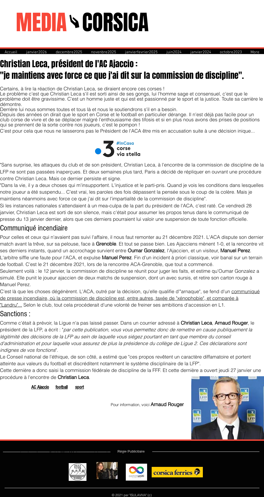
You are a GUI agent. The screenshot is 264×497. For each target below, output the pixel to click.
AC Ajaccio (40, 387)
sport (79, 387)
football (61, 387)
